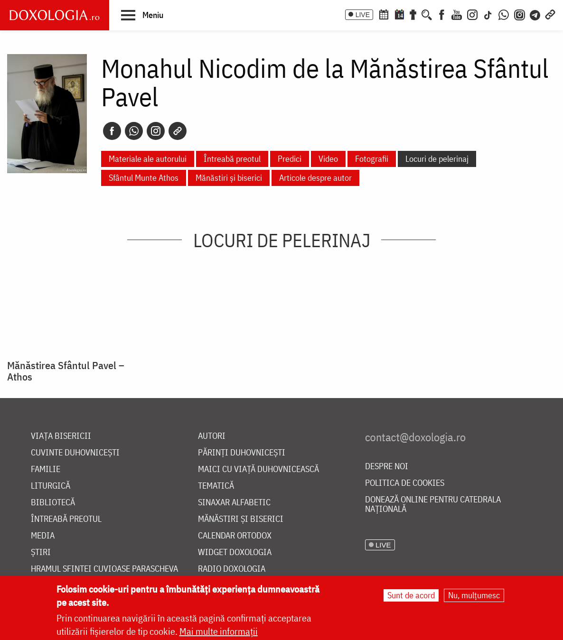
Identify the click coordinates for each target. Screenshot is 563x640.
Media (43, 536)
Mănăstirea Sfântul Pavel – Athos (65, 371)
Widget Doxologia (235, 552)
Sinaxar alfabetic (234, 503)
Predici (289, 158)
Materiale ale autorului (148, 158)
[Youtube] (456, 14)
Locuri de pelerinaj (437, 158)
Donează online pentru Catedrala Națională (433, 504)
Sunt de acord (411, 595)
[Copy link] (178, 131)
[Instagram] (472, 14)
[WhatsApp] (503, 14)
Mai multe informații (218, 631)
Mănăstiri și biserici (229, 177)
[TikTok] (488, 14)
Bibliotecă (53, 503)
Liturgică (50, 486)
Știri (41, 552)
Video (328, 158)
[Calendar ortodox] (383, 14)
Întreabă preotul (232, 158)
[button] (142, 15)
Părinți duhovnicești (241, 453)
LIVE (363, 15)
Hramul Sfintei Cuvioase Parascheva (104, 569)
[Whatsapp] (134, 131)
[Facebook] (442, 14)
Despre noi (386, 467)
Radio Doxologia (231, 569)
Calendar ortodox (235, 536)
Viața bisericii (61, 436)
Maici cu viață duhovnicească (258, 469)
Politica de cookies (404, 483)
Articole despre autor (315, 177)
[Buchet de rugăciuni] (413, 14)
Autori (211, 436)
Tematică (216, 486)
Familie (45, 469)
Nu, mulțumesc (474, 595)
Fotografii (371, 158)
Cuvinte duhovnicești (75, 453)
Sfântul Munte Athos (143, 177)
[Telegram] (535, 14)
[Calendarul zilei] (399, 14)
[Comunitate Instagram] (519, 14)
